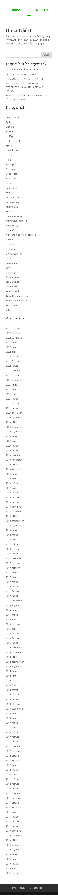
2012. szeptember (15, 760)
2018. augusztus (14, 525)
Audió (9, 122)
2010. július (11, 854)
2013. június (12, 718)
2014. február (12, 694)
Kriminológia (12, 206)
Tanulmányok (12, 291)
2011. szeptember (15, 807)
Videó (8, 309)
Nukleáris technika (15, 239)
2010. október (13, 840)
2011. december (14, 793)
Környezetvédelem (15, 197)
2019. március (13, 492)
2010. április (11, 868)
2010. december (14, 830)
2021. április (11, 394)
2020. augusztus (14, 431)
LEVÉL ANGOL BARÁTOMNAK (21, 74)
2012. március (13, 779)
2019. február (12, 497)
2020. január (12, 450)
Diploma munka (14, 141)
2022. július (11, 342)
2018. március (13, 544)
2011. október (13, 802)
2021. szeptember (15, 379)
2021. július (11, 384)
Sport (8, 267)
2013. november (14, 704)
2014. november (14, 652)
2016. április (11, 619)
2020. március (13, 445)
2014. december (14, 647)
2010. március (13, 873)
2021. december (14, 370)
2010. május (12, 863)
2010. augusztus (14, 849)
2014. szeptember (15, 661)
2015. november (14, 624)
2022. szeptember (15, 333)
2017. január (12, 595)
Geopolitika (11, 173)
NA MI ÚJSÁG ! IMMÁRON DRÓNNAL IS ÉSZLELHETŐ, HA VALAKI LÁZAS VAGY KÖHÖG (25, 87)
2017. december (14, 558)
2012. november (14, 751)
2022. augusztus (14, 337)
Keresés (46, 54)
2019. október (13, 464)
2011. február (12, 821)
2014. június (12, 675)
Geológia (10, 169)
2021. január (12, 408)
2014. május (12, 680)
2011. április (11, 812)
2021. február (12, 403)
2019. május (12, 483)
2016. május (12, 614)
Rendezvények (13, 263)
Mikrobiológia (12, 225)
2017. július (11, 572)
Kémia (9, 192)
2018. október (13, 516)
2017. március (13, 586)
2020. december (14, 412)
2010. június (12, 858)
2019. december (14, 455)
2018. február (12, 548)
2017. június (12, 577)
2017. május (12, 581)
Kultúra (9, 211)
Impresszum (18, 887)
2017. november (14, 563)
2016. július (11, 610)
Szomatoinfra (12, 277)
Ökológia (10, 249)
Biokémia (10, 131)
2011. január (12, 826)
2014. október (13, 657)
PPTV (8, 258)
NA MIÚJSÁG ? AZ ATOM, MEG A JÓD (24, 78)
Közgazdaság (12, 202)
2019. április (11, 487)
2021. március (13, 398)
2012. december (14, 746)
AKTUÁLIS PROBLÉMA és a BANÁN (23, 69)
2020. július (11, 436)
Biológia (10, 136)
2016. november (14, 600)
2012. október (13, 755)
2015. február (12, 638)
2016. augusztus (14, 605)
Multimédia (11, 230)
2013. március (13, 732)
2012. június (12, 765)
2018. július (11, 530)
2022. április (11, 351)
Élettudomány (13, 150)
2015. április (11, 628)
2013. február (12, 736)
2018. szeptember (15, 520)
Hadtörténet (12, 178)
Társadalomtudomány (17, 295)
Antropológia (12, 117)
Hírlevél (9, 183)
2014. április (11, 685)
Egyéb (9, 145)
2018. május (12, 534)
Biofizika (10, 126)
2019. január (12, 502)
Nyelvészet (11, 244)
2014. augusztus (14, 666)
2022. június (12, 347)
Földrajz (10, 164)
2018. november (14, 511)
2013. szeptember (15, 708)
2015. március (13, 633)
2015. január (12, 642)
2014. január (12, 699)
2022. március (13, 356)
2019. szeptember (15, 469)
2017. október (13, 567)
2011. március (13, 816)
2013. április (11, 727)
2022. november (14, 328)
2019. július (11, 473)
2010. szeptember (15, 844)
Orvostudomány (14, 253)
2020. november (14, 417)
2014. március (13, 689)
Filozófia (10, 155)
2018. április (11, 539)
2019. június (12, 478)
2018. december (14, 506)
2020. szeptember (15, 426)
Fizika (8, 159)
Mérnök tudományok (16, 220)
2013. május (12, 722)
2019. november (14, 459)
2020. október (13, 422)
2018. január (12, 553)
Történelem (11, 305)
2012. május (12, 769)
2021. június (12, 389)
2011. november (14, 797)
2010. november (14, 835)
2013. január (12, 741)
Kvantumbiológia (14, 216)
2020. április (11, 440)
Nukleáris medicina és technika (21, 234)
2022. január (12, 365)
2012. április (11, 774)
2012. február (12, 783)
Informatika (11, 188)
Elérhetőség (35, 887)
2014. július (11, 671)
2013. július (11, 713)
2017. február (12, 591)
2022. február (12, 361)
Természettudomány (16, 300)
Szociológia (11, 272)
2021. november (14, 375)
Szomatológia (13, 286)
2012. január (12, 788)
